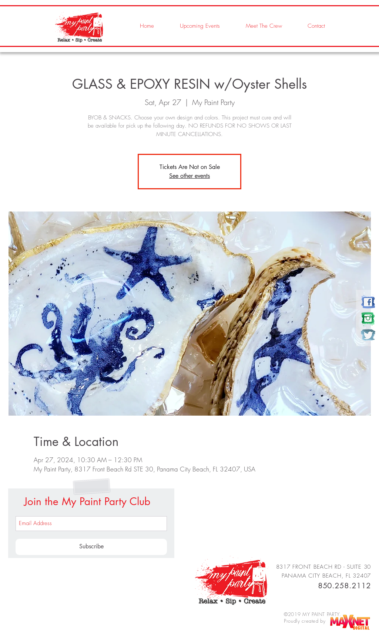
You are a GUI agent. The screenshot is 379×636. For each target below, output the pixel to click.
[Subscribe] (91, 547)
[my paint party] (368, 302)
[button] (256, 26)
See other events (189, 176)
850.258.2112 (344, 586)
